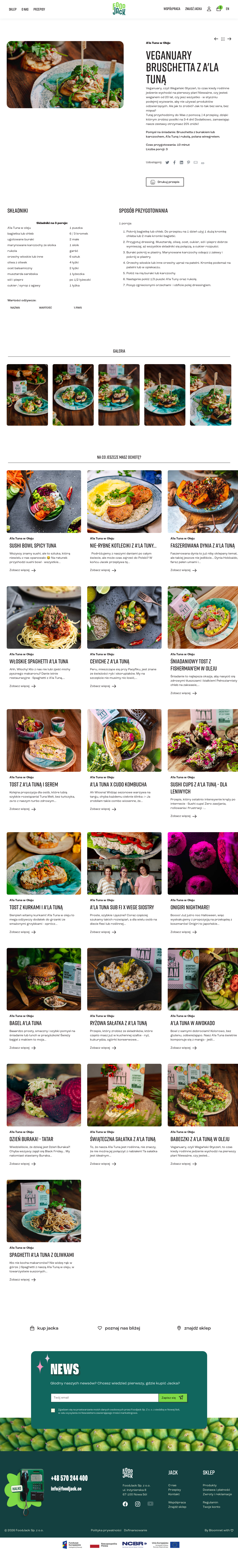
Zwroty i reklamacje (217, 1494)
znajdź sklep (194, 1328)
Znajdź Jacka (193, 8)
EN (227, 8)
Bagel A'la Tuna (25, 1023)
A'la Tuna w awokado (193, 1023)
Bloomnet (216, 1530)
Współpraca (172, 8)
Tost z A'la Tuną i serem (33, 784)
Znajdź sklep (177, 1507)
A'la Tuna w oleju (19, 228)
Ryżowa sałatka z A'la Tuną (118, 1023)
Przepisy (39, 9)
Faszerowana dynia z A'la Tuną (203, 545)
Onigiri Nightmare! (190, 907)
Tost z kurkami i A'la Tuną (36, 907)
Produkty (210, 1485)
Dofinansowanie (135, 1530)
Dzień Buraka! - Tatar (31, 1139)
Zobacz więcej (22, 570)
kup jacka (44, 1328)
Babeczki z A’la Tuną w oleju (200, 1139)
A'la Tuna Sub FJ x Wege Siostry (122, 907)
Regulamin (210, 1502)
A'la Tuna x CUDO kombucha (118, 784)
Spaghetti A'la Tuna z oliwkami (41, 1255)
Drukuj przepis (164, 182)
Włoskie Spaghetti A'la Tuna (38, 661)
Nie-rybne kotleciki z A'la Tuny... (123, 545)
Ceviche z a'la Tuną (109, 661)
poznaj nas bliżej (119, 1328)
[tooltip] (167, 162)
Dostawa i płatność (216, 1490)
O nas (25, 9)
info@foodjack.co (66, 1489)
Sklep (13, 9)
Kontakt (174, 1494)
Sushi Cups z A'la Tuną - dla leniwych (199, 787)
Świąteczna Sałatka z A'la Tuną (123, 1139)
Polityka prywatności (106, 1530)
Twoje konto (211, 1507)
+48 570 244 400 (69, 1479)
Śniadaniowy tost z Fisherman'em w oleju (194, 664)
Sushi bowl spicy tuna (32, 545)
